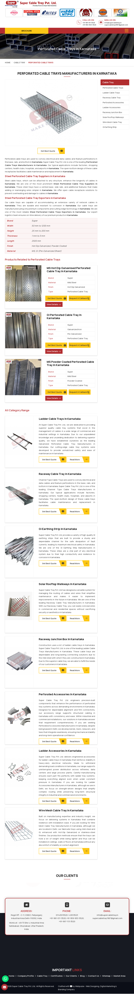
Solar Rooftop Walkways (113, 117)
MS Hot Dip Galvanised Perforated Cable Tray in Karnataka (68, 269)
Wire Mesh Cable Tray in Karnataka (61, 810)
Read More (78, 459)
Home (7, 62)
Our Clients (71, 976)
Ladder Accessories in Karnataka (60, 751)
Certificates (57, 976)
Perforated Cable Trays (113, 87)
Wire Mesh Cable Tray (112, 122)
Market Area (119, 976)
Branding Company (66, 989)
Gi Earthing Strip (110, 127)
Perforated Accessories (113, 102)
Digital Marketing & (108, 986)
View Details (54, 304)
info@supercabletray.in (113, 23)
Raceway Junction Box (112, 112)
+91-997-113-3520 (67, 921)
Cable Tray (19, 62)
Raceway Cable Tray (111, 97)
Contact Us (93, 976)
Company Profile (26, 976)
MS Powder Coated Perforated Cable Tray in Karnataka (70, 363)
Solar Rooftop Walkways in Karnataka (62, 584)
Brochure (27, 30)
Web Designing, (93, 986)
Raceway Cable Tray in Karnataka (60, 474)
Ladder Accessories (111, 107)
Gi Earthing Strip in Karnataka (58, 529)
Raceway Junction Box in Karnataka (61, 639)
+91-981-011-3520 (88, 23)
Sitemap (106, 976)
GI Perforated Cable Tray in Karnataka (64, 316)
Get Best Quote (57, 298)
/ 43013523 (73, 915)
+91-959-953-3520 (89, 25)
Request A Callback (79, 298)
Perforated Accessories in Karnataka (62, 694)
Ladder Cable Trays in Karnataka (60, 418)
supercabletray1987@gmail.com (116, 25)
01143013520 (62, 915)
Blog (82, 976)
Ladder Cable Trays (111, 92)
